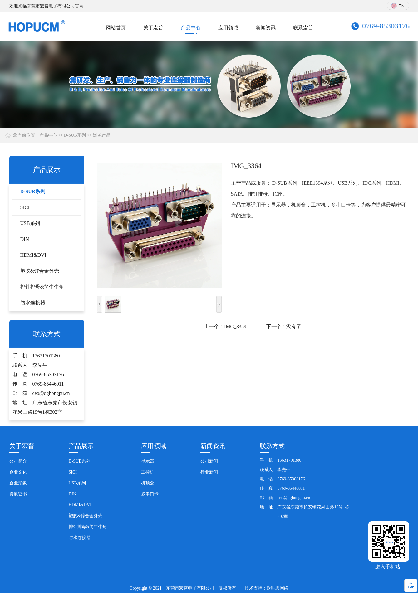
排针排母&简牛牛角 (42, 286)
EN (402, 5)
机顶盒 (147, 483)
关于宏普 (153, 27)
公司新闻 (209, 461)
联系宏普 (303, 27)
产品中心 (191, 27)
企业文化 (18, 472)
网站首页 (116, 27)
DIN (24, 239)
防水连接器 (32, 302)
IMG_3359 (235, 326)
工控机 (147, 472)
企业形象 (18, 483)
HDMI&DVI (33, 255)
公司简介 (18, 461)
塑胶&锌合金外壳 (39, 271)
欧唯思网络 (277, 588)
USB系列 (30, 223)
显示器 (147, 461)
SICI (25, 207)
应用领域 (228, 27)
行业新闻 (209, 472)
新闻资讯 (266, 27)
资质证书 (18, 494)
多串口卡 (150, 494)
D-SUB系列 (75, 135)
